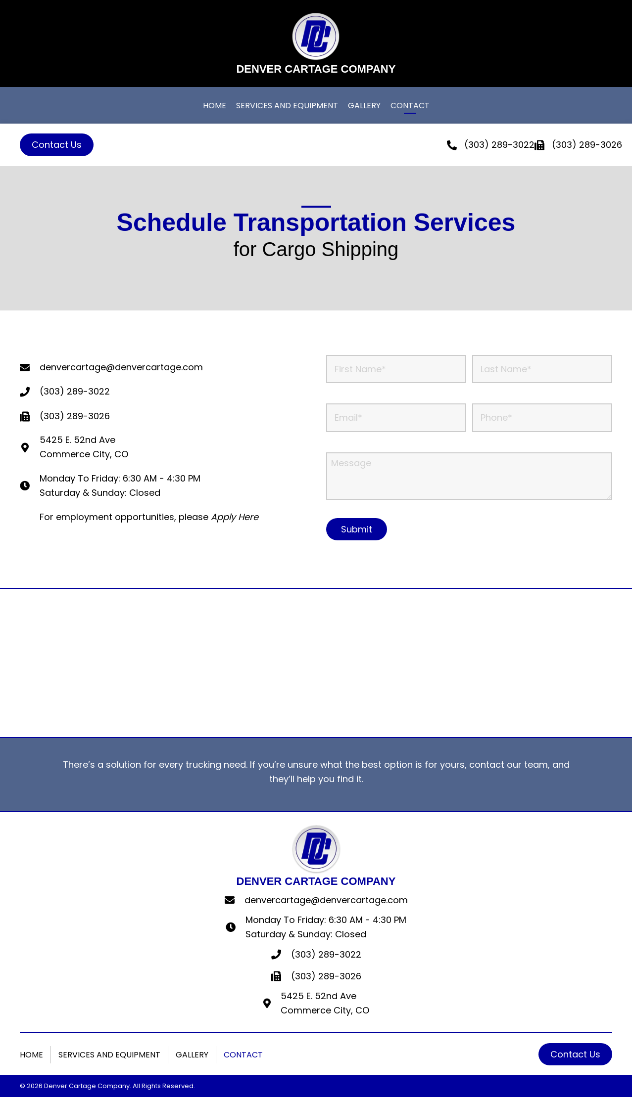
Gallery (192, 1054)
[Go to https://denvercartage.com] (316, 43)
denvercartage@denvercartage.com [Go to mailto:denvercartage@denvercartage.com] (121, 367)
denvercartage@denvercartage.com (326, 900)
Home (31, 1054)
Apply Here (234, 517)
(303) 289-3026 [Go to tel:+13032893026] (75, 416)
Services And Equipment (109, 1054)
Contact (243, 1054)
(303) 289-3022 (499, 144)
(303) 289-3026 (326, 976)
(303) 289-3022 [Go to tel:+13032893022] (75, 391)
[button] (57, 144)
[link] (214, 107)
